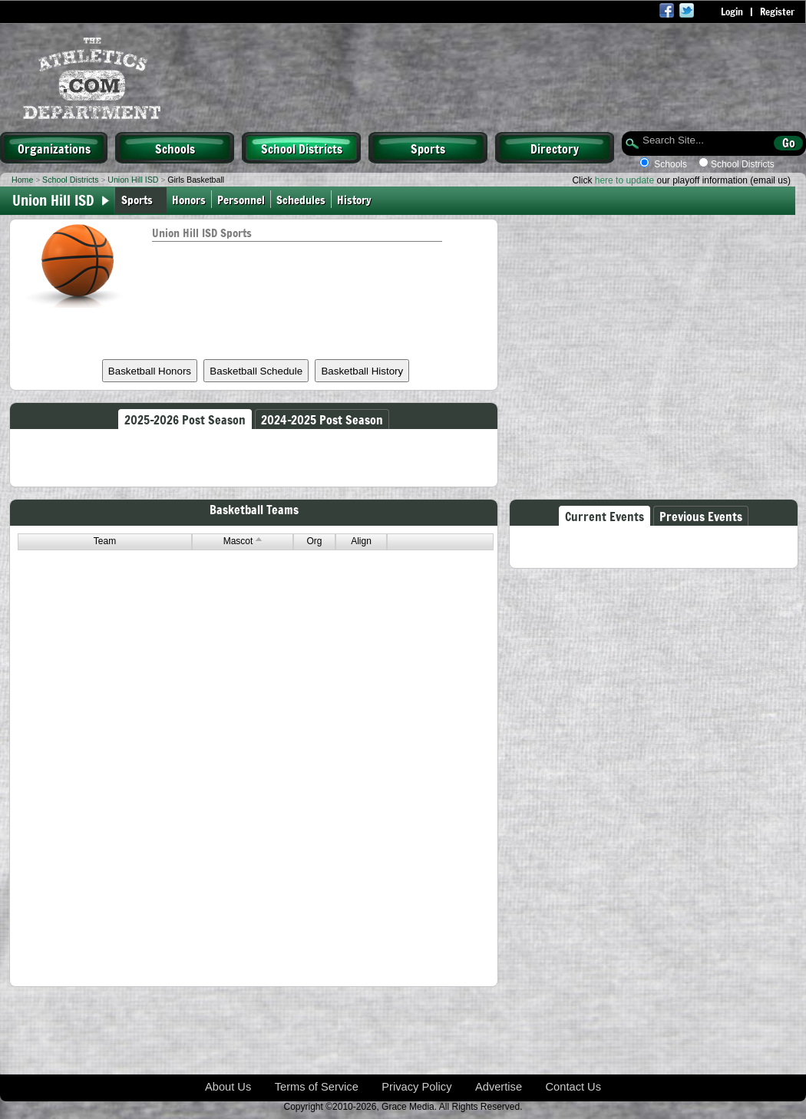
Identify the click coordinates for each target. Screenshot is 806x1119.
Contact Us (574, 1087)
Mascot (243, 541)
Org (314, 541)
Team (105, 541)
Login (732, 11)
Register (777, 11)
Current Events (604, 516)
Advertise (498, 1087)
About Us (228, 1087)
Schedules (300, 199)
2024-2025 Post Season (322, 419)
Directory (554, 148)
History (356, 199)
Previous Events (700, 516)
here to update (624, 180)
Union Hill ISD (132, 179)
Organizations (54, 148)
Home (22, 179)
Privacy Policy (416, 1087)
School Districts (301, 148)
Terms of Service (316, 1087)
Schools (175, 148)
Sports (428, 148)
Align (361, 541)
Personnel (241, 199)
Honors (189, 199)
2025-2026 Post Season (185, 419)
